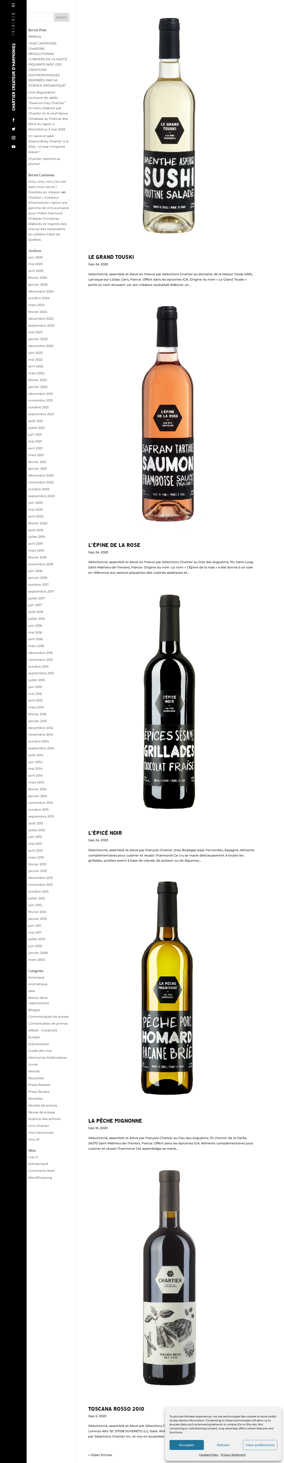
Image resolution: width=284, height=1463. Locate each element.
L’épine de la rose (114, 545)
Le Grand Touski (111, 257)
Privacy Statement (233, 1454)
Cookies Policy (209, 1454)
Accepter (186, 1445)
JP (13, 32)
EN (13, 14)
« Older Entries (100, 1455)
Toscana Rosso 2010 (116, 1408)
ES (13, 20)
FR (13, 26)
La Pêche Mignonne (115, 1120)
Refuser (223, 1445)
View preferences (260, 1445)
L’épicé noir (105, 832)
